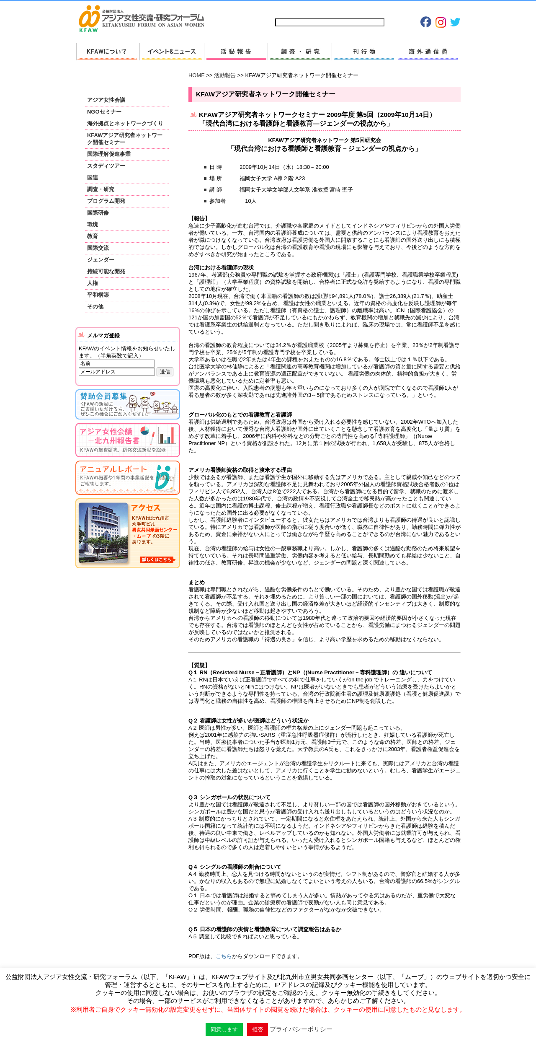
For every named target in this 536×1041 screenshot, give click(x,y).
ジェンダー (100, 259)
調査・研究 (300, 51)
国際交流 (98, 248)
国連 (92, 177)
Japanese (419, 9)
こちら (224, 956)
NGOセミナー (104, 112)
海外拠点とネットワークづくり (125, 123)
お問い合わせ (329, 9)
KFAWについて (107, 51)
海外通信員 (428, 51)
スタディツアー (106, 166)
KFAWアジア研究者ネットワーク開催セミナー (124, 138)
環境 (92, 224)
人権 (92, 283)
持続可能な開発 (106, 271)
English (447, 9)
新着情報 (171, 51)
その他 (95, 306)
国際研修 (98, 213)
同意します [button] (224, 1029)
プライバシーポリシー (376, 9)
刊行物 (364, 51)
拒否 (257, 1029)
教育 (92, 236)
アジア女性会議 (106, 100)
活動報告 (236, 51)
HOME (196, 75)
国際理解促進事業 (109, 154)
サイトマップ (291, 9)
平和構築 (98, 295)
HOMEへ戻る (145, 19)
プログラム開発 (106, 201)
